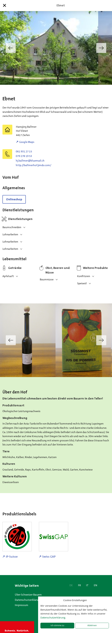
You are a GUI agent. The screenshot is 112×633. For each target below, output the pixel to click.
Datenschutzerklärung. (53, 617)
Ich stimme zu (57, 625)
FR (79, 585)
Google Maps (26, 142)
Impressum (21, 605)
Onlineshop (14, 199)
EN (95, 585)
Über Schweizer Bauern (28, 594)
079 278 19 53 (24, 156)
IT (87, 585)
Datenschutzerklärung (28, 600)
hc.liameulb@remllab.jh (30, 160)
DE (71, 585)
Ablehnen (92, 625)
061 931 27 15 (24, 151)
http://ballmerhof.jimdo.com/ (33, 165)
